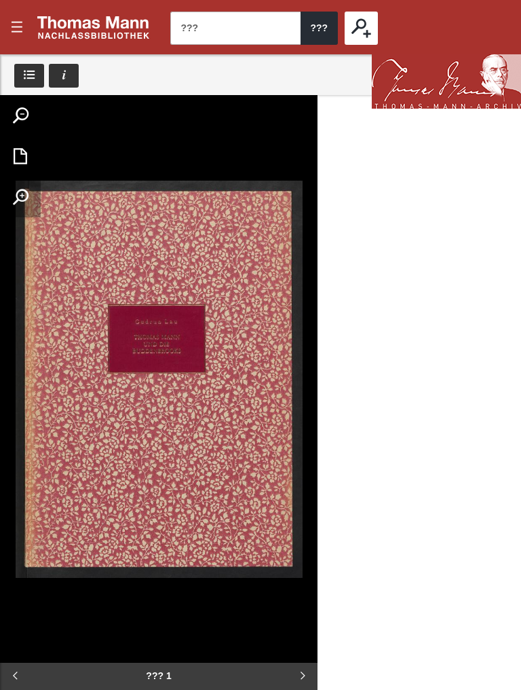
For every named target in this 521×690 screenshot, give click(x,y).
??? (93, 27)
